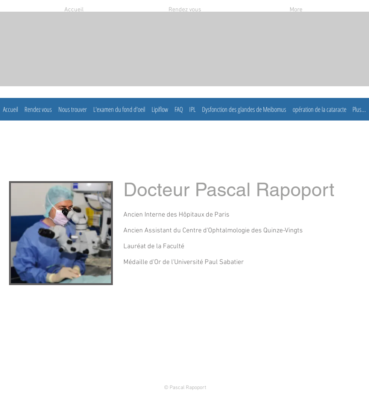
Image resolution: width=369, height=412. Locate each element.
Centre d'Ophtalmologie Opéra (198, 43)
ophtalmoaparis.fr (198, 61)
